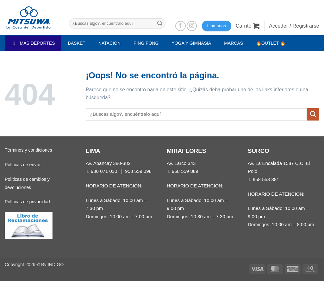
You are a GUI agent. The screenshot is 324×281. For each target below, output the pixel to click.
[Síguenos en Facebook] (180, 26)
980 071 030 (104, 171)
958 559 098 (138, 171)
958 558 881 (266, 179)
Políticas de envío (22, 164)
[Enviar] (159, 23)
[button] (247, 26)
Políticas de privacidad (27, 201)
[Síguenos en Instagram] (192, 26)
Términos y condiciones (28, 150)
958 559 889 (185, 171)
